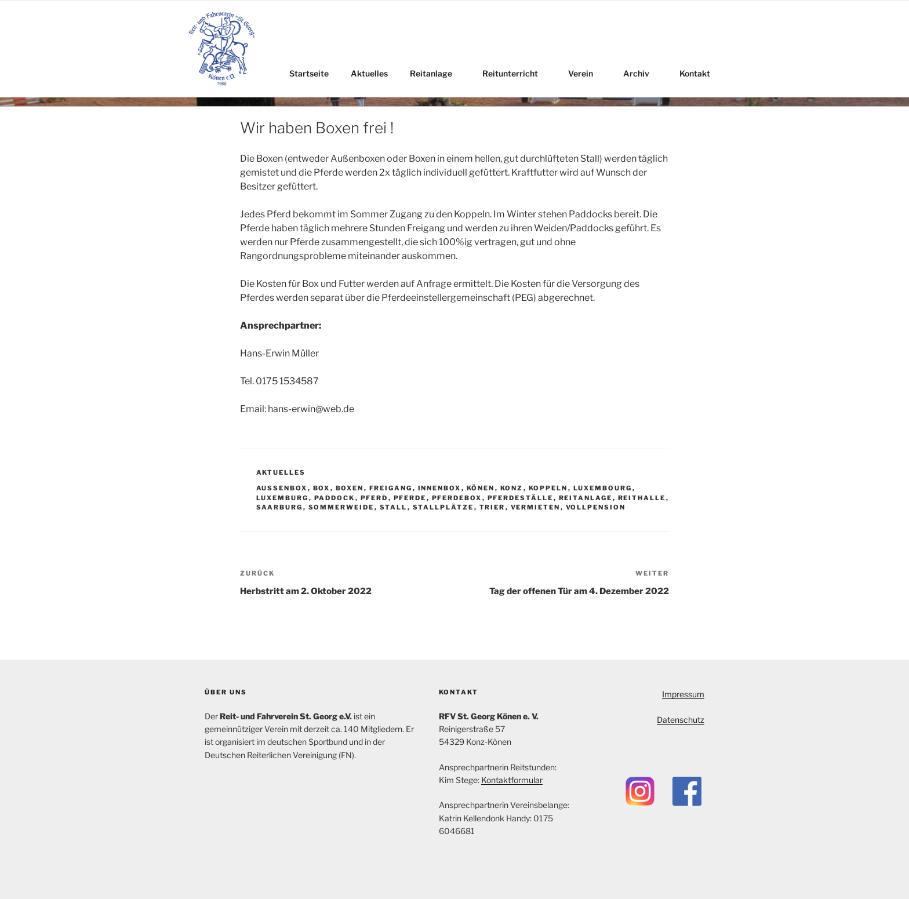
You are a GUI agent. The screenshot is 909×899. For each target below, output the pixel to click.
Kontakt (700, 73)
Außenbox (282, 488)
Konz (511, 488)
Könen (481, 488)
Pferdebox (457, 498)
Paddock (334, 498)
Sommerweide (341, 507)
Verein (586, 73)
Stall (394, 507)
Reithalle (642, 498)
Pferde (410, 498)
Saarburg (279, 507)
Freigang (391, 488)
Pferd (374, 498)
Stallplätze (443, 507)
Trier (492, 507)
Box (321, 488)
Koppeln (548, 488)
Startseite (309, 73)
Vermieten (536, 507)
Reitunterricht (515, 73)
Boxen (350, 488)
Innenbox (439, 488)
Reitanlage (436, 73)
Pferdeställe (521, 498)
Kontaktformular (512, 780)
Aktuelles (369, 73)
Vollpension (596, 507)
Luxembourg (602, 488)
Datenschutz (680, 720)
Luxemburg (282, 498)
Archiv (641, 73)
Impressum (683, 694)
